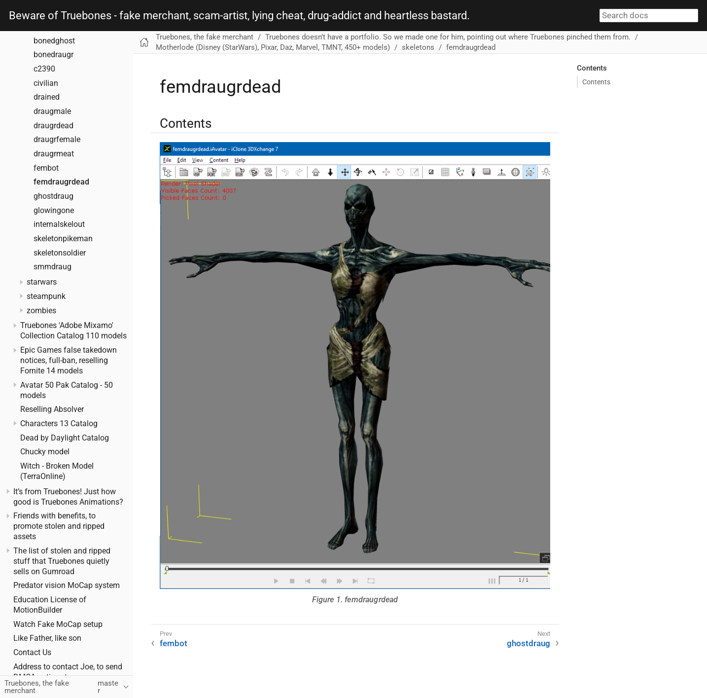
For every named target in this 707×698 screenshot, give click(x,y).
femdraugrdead (61, 182)
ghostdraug (53, 196)
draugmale (52, 111)
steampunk (46, 296)
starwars (42, 282)
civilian (46, 83)
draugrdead (53, 125)
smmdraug (52, 266)
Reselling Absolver (52, 409)
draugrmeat (54, 153)
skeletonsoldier (60, 253)
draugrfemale (57, 139)
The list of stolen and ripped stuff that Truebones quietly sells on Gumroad (61, 561)
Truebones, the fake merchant (204, 37)
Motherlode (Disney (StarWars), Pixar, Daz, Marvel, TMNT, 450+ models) (273, 47)
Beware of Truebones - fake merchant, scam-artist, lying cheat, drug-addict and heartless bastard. (239, 15)
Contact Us (32, 652)
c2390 (44, 69)
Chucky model (45, 451)
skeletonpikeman (63, 238)
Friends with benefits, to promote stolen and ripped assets (59, 526)
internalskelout (59, 224)
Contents (596, 82)
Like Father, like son (47, 638)
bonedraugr (53, 54)
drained (47, 97)
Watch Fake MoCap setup (58, 624)
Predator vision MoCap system (66, 585)
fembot (46, 168)
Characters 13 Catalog (59, 423)
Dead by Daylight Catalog (64, 438)
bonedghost (54, 41)
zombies (41, 310)
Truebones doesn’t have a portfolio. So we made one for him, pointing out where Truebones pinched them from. (448, 37)
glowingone (54, 210)
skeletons (418, 47)
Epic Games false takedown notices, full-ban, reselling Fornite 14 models (68, 360)
